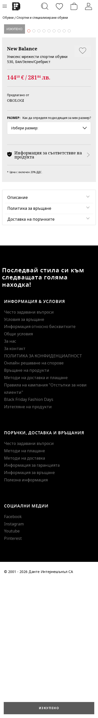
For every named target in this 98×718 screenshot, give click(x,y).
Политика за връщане (29, 344)
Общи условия (18, 470)
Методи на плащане (24, 587)
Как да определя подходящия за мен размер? (56, 254)
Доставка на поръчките (31, 355)
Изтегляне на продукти (28, 543)
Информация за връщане (29, 609)
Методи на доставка (24, 594)
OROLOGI (15, 236)
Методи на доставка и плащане (36, 514)
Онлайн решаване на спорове (34, 499)
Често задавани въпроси (29, 448)
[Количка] (74, 6)
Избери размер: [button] (49, 264)
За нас (10, 477)
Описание (17, 334)
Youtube (12, 667)
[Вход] (88, 6)
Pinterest (13, 675)
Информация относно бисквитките (40, 463)
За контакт (15, 485)
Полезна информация (26, 616)
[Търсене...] (44, 6)
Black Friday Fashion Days (28, 536)
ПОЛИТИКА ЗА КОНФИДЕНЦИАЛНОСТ (43, 492)
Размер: (13, 254)
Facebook (13, 653)
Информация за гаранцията (32, 602)
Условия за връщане (24, 456)
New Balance (22, 185)
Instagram (14, 660)
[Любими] (59, 6)
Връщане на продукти (26, 507)
